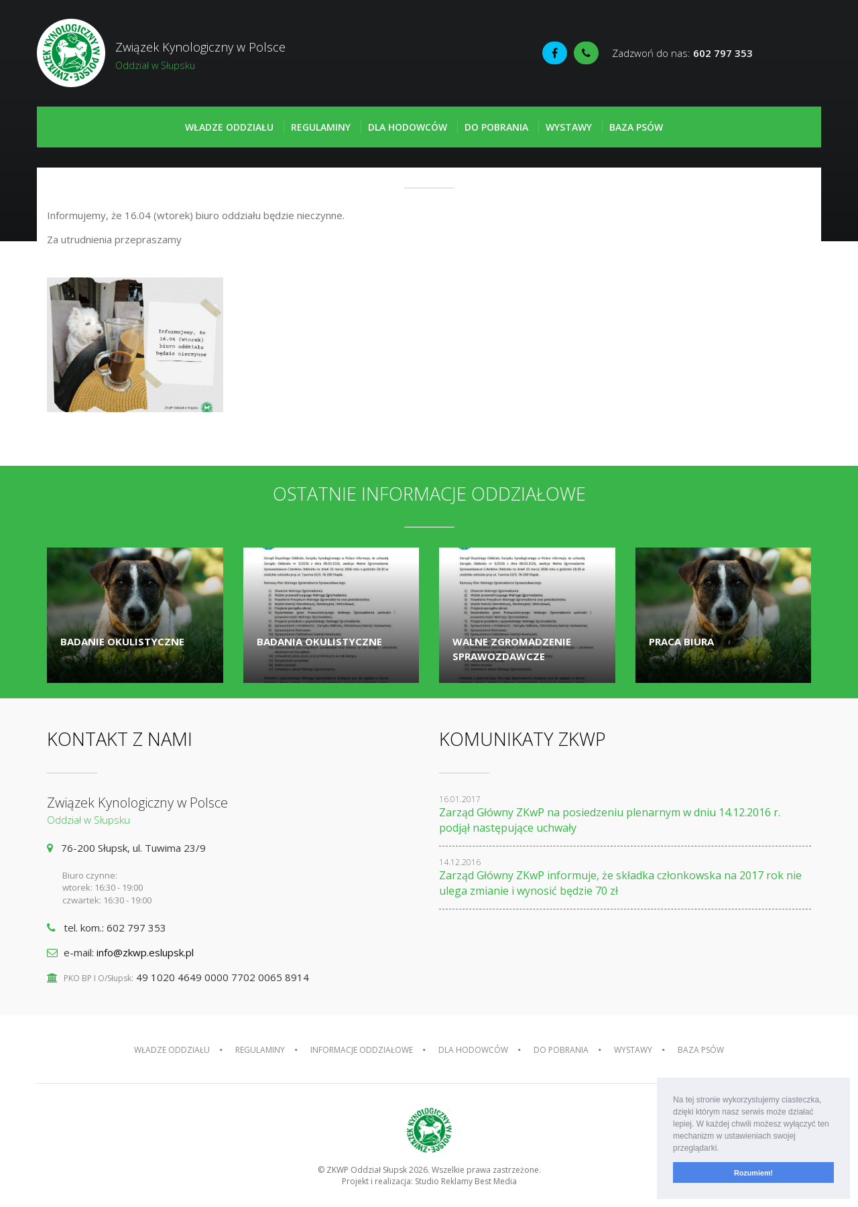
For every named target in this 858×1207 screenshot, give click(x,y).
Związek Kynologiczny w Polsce (233, 55)
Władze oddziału (229, 127)
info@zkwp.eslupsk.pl (145, 952)
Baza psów (636, 127)
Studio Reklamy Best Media (466, 1181)
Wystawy (569, 127)
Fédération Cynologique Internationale (790, 54)
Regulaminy (321, 127)
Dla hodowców (407, 127)
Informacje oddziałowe (361, 1050)
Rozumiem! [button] (753, 1173)
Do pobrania (496, 127)
